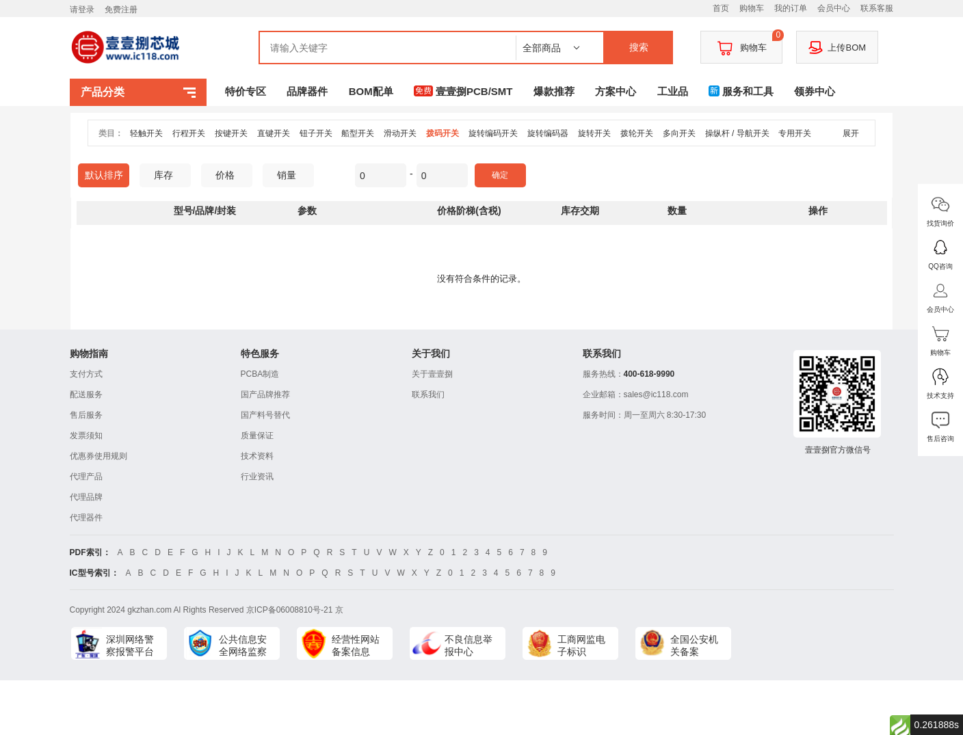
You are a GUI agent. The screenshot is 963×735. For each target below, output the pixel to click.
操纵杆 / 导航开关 (737, 133)
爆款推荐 (554, 91)
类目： (110, 133)
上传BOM (837, 47)
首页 (721, 8)
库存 (168, 175)
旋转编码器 (547, 133)
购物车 (751, 8)
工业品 (672, 91)
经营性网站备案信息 (356, 645)
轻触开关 (146, 133)
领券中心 (814, 91)
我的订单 (790, 8)
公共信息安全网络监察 (243, 645)
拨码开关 (442, 133)
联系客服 (876, 8)
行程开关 (188, 133)
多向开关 (679, 133)
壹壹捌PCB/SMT (463, 91)
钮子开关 (316, 133)
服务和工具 (741, 91)
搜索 (638, 47)
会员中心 (833, 8)
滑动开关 (400, 133)
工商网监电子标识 (581, 645)
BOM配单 (371, 91)
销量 (291, 175)
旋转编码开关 (493, 133)
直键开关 (273, 133)
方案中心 (615, 91)
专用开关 (794, 133)
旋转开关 (594, 133)
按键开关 (231, 133)
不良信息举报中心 (468, 645)
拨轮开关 (636, 133)
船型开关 (357, 133)
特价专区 (245, 91)
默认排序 (104, 175)
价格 (230, 175)
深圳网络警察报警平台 (130, 645)
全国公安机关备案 (694, 645)
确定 (500, 175)
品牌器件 (307, 91)
